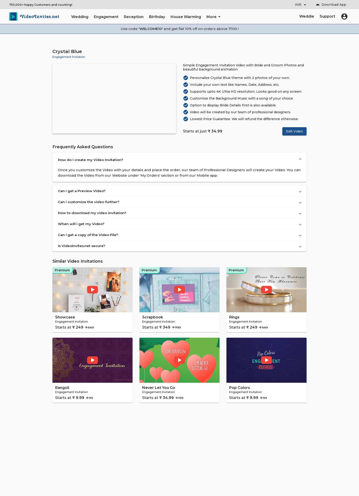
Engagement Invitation (68, 57)
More (214, 16)
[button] (179, 160)
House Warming (186, 17)
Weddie (306, 16)
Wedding (79, 17)
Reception (134, 17)
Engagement (106, 17)
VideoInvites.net (39, 16)
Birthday (157, 17)
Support (327, 16)
